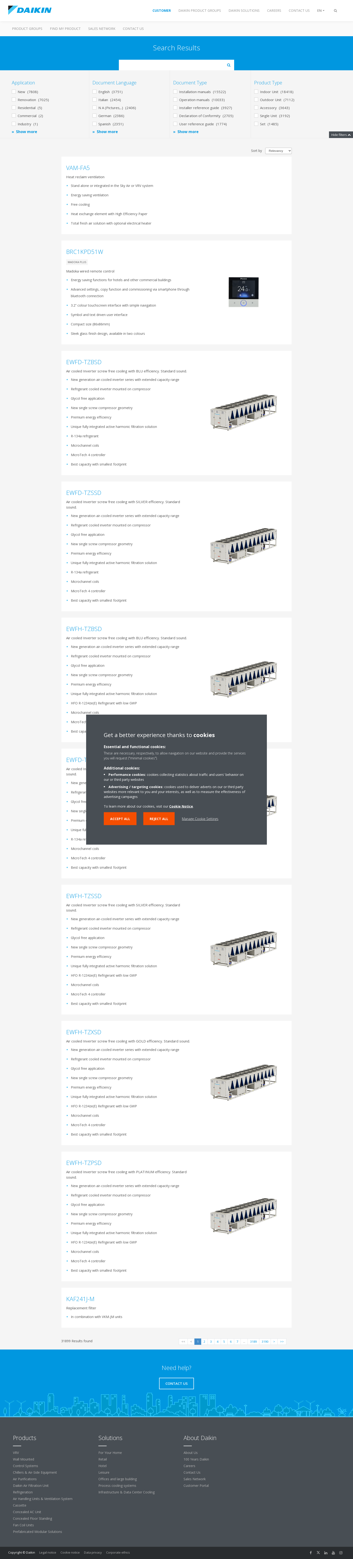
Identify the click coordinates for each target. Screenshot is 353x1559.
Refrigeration (23, 1492)
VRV (16, 1452)
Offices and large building (117, 1479)
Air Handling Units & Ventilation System (42, 1498)
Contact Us (192, 1472)
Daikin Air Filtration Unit (31, 1485)
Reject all (159, 818)
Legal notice (47, 1552)
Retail (102, 1459)
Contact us (133, 28)
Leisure (103, 1472)
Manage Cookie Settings (200, 818)
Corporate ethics (118, 1552)
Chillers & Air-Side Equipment (35, 1472)
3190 (265, 1341)
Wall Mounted (23, 1459)
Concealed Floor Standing (32, 1518)
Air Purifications (25, 1479)
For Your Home (110, 1452)
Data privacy (93, 1552)
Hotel (102, 1466)
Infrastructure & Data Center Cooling (126, 1492)
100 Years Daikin (196, 1459)
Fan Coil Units (23, 1525)
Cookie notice (70, 1552)
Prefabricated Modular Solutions (37, 1531)
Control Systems (25, 1466)
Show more (26, 131)
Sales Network (101, 28)
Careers (189, 1466)
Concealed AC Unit (27, 1512)
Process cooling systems (117, 1485)
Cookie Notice (181, 806)
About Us (191, 1452)
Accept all (120, 818)
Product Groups (27, 28)
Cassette (19, 1505)
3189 (253, 1341)
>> (282, 1341)
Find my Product (65, 28)
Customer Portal (196, 1485)
